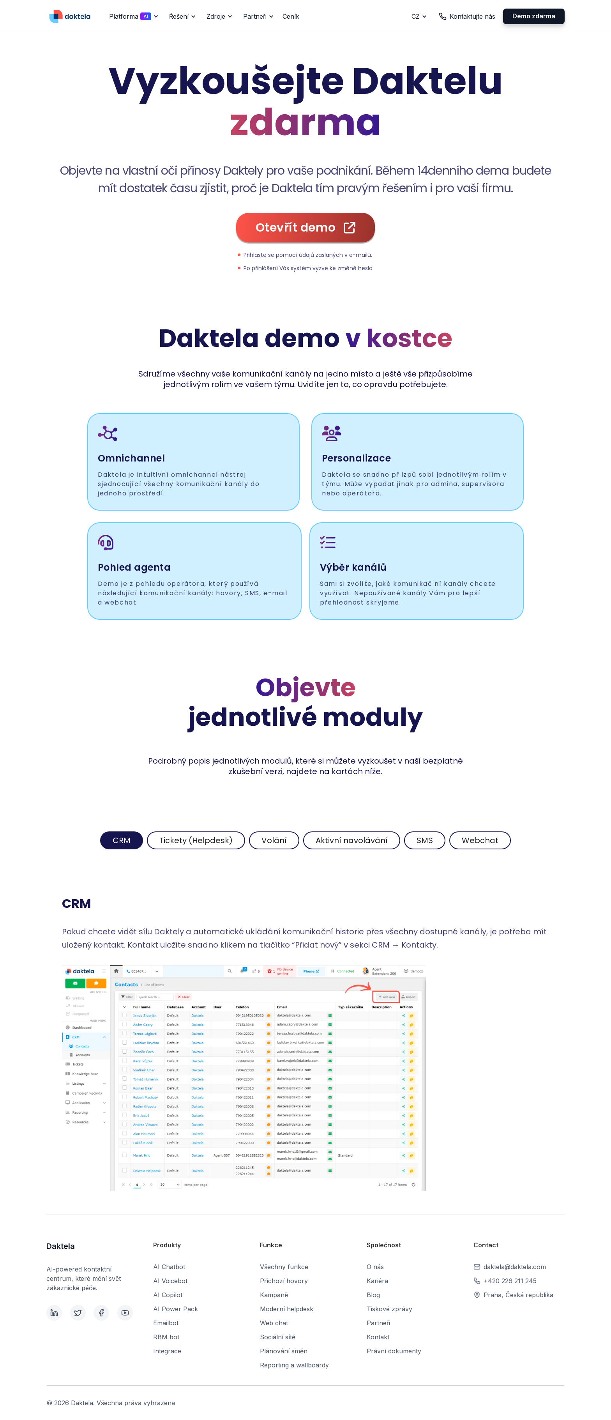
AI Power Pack (175, 1309)
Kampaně (274, 1295)
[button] (132, 16)
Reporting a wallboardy (294, 1365)
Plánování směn (283, 1351)
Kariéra (377, 1281)
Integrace (167, 1351)
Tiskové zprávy (389, 1309)
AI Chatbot (169, 1267)
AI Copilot (167, 1295)
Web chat (274, 1323)
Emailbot (165, 1323)
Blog (373, 1295)
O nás (375, 1267)
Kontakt (378, 1337)
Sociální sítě (277, 1337)
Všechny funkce (284, 1267)
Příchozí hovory (284, 1281)
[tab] (121, 840)
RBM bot (166, 1337)
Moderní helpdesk (286, 1309)
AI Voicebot (170, 1281)
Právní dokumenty (394, 1351)
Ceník (291, 16)
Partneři (378, 1323)
